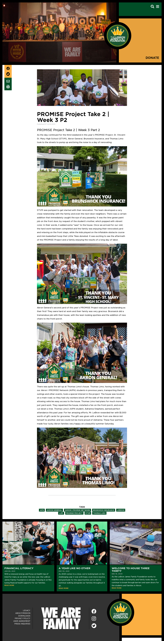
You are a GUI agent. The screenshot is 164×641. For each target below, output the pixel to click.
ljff (61, 513)
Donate (152, 58)
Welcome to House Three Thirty (131, 569)
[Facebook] (93, 611)
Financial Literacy (18, 568)
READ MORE (9, 585)
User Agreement (21, 621)
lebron (120, 510)
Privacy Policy (22, 618)
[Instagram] (93, 618)
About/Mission (22, 613)
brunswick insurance (103, 510)
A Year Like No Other (74, 568)
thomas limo (99, 513)
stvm (87, 513)
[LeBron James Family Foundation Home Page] (120, 612)
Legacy (26, 610)
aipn (42, 510)
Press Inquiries (22, 624)
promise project (74, 513)
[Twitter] (93, 625)
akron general (54, 510)
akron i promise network (77, 510)
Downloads (24, 616)
